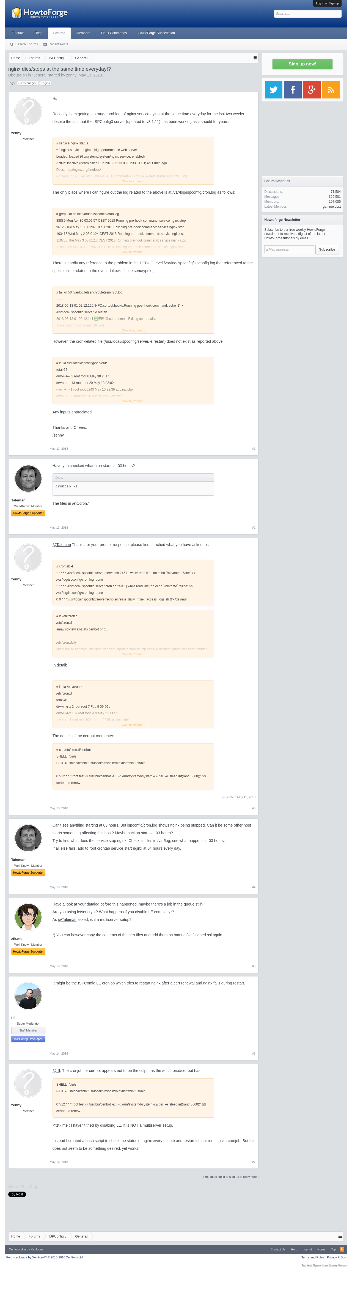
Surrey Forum (338, 1265)
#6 (253, 1053)
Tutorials (18, 33)
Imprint (307, 1249)
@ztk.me (60, 1125)
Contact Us (277, 1249)
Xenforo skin (17, 1249)
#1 (253, 448)
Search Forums (26, 44)
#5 (253, 966)
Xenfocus (37, 1249)
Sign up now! (302, 64)
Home (321, 1249)
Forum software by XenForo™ (45, 1257)
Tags (38, 33)
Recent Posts (58, 44)
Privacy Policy (336, 1257)
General (39, 75)
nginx (45, 83)
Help (294, 1249)
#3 (253, 808)
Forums (59, 33)
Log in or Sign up (327, 3)
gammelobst (332, 206)
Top (333, 1249)
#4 (253, 887)
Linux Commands (114, 33)
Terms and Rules (312, 1257)
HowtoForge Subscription (156, 33)
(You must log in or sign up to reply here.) (230, 1176)
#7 (253, 1162)
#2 (253, 527)
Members (83, 33)
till (13, 1018)
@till (56, 1070)
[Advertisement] (302, 294)
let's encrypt (27, 83)
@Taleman (62, 544)
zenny (71, 75)
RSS (342, 1249)
